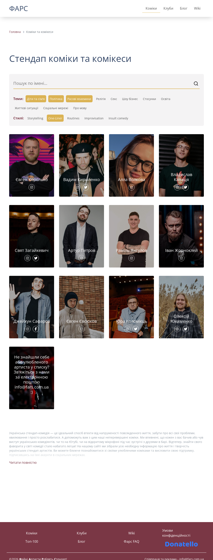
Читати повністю (23, 501)
